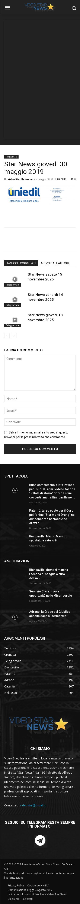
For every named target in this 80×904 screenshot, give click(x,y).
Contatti (28, 899)
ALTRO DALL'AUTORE (55, 263)
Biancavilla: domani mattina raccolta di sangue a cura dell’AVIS (48, 574)
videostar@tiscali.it (33, 805)
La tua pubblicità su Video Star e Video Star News (37, 894)
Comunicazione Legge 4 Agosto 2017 (30, 890)
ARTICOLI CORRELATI (21, 263)
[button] (74, 8)
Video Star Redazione (21, 179)
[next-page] (13, 335)
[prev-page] (7, 335)
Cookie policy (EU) (38, 885)
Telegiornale (11, 156)
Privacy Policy (16, 885)
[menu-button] (7, 8)
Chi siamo (14, 899)
